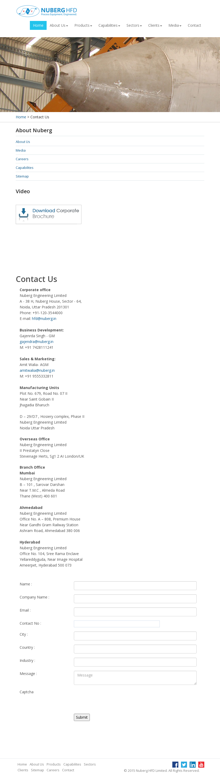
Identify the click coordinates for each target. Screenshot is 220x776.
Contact (194, 25)
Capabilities (109, 25)
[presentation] (113, 699)
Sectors (134, 25)
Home (38, 25)
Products (83, 25)
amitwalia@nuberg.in (37, 370)
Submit (82, 717)
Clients (155, 25)
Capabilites (25, 167)
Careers (22, 159)
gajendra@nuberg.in (36, 341)
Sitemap (22, 176)
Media (175, 25)
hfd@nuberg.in (44, 318)
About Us (59, 25)
